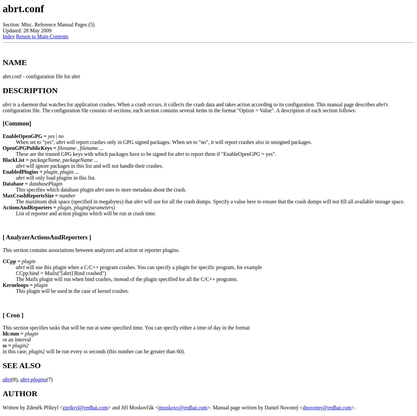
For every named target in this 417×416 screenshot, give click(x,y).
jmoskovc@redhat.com (182, 407)
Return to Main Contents (42, 36)
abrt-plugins (33, 379)
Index (9, 36)
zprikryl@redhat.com (85, 407)
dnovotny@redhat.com (327, 407)
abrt (7, 379)
